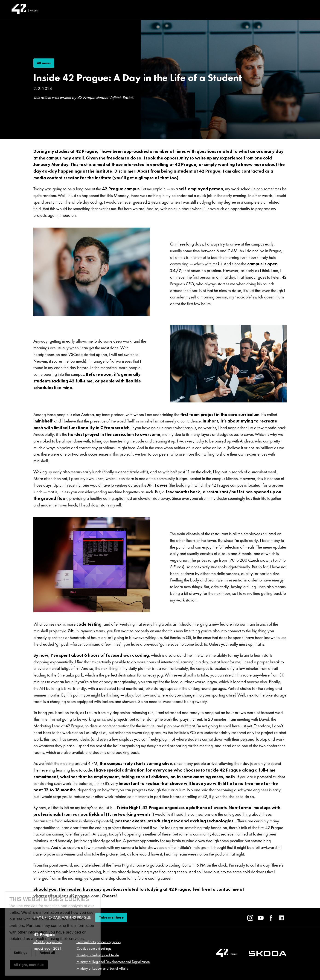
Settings (21, 952)
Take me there (111, 917)
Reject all (47, 952)
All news (44, 63)
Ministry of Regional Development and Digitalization (113, 961)
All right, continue (29, 965)
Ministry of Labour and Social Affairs (102, 968)
